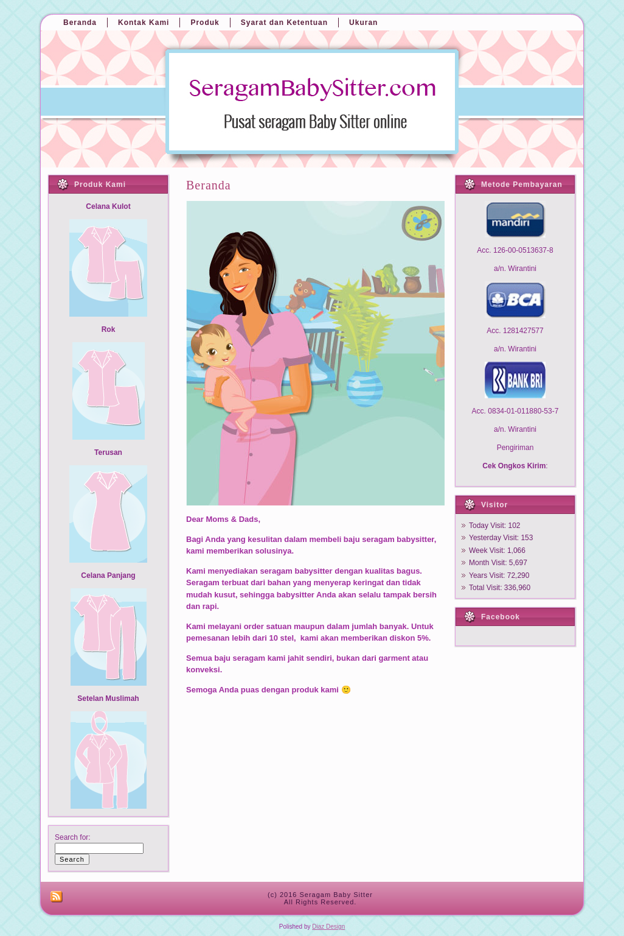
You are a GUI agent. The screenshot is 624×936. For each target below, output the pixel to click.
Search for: (73, 837)
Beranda (208, 185)
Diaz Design (328, 926)
